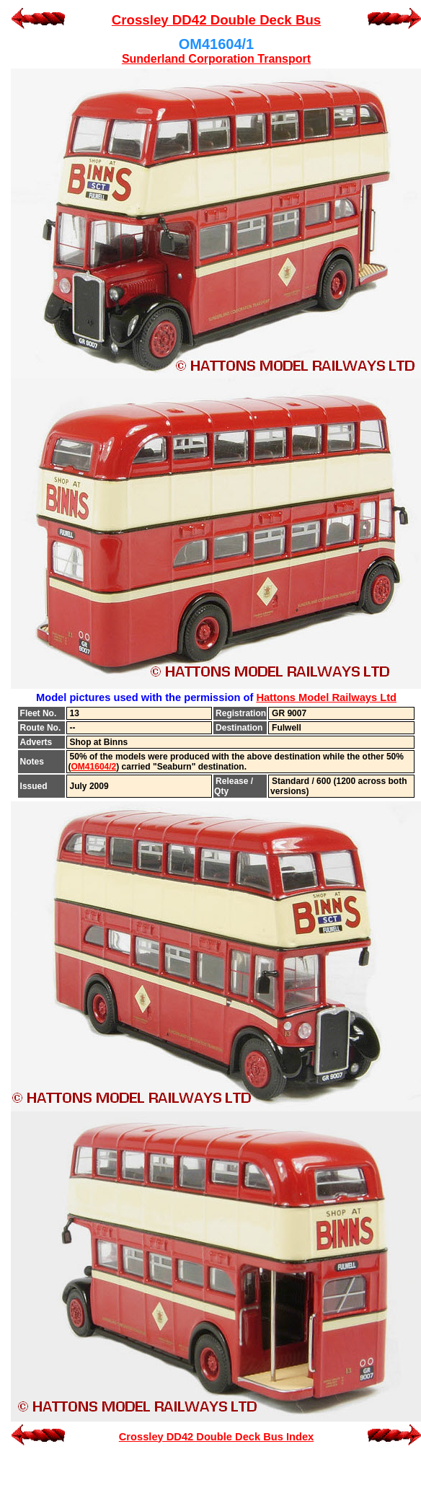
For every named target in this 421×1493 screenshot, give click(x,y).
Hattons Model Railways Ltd (326, 697)
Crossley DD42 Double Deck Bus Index (216, 1437)
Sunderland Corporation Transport (216, 59)
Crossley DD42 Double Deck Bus (216, 19)
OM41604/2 (94, 767)
